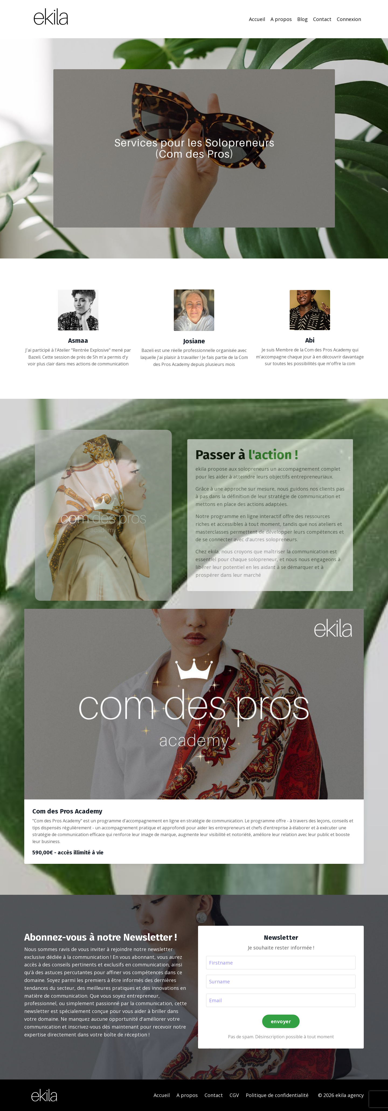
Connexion (349, 19)
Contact (322, 19)
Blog (302, 19)
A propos (281, 19)
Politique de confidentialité (277, 1095)
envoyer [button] (281, 1021)
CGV (234, 1095)
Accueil (257, 19)
